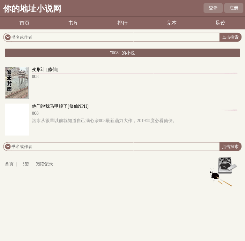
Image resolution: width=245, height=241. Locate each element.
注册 (233, 7)
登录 (213, 7)
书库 (73, 23)
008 (35, 76)
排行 (122, 23)
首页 (24, 23)
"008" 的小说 (122, 53)
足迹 (220, 23)
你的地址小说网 (32, 8)
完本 (172, 23)
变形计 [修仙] (45, 69)
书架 (24, 164)
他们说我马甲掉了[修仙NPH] (60, 106)
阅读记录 (44, 164)
